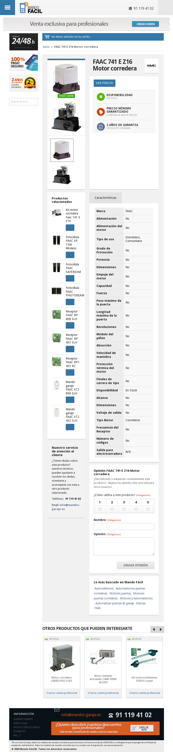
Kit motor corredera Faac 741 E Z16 (73, 215)
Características (105, 198)
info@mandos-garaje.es (81, 715)
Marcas (140, 603)
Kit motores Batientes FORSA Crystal (144, 679)
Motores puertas (120, 593)
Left (153, 629)
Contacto (20, 731)
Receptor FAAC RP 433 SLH (72, 338)
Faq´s (17, 735)
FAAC (97, 608)
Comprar (69, 227)
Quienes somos (23, 719)
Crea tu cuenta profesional (61, 692)
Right (160, 629)
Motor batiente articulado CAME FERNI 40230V (103, 679)
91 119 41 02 (141, 8)
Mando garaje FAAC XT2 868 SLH (72, 387)
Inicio (46, 46)
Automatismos (103, 588)
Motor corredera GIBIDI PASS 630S (61, 679)
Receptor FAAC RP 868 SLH (72, 315)
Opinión (107, 534)
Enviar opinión (136, 565)
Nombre (107, 520)
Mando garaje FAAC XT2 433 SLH (72, 414)
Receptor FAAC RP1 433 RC (73, 362)
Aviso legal (21, 723)
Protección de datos (27, 727)
